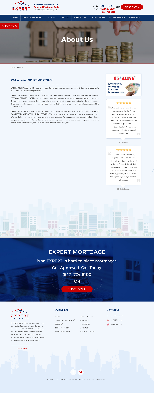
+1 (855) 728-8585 (107, 12)
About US (84, 320)
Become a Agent (87, 332)
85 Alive (52, 17)
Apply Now (75, 288)
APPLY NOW (131, 7)
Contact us (134, 17)
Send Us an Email (117, 316)
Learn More (22, 348)
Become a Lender (117, 17)
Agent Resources (62, 332)
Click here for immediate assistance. (94, 380)
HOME (57, 316)
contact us (85, 324)
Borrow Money (80, 17)
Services (65, 17)
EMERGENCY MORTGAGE (33, 17)
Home (15, 17)
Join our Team (98, 17)
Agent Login (85, 328)
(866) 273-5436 (116, 325)
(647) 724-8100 (107, 9)
